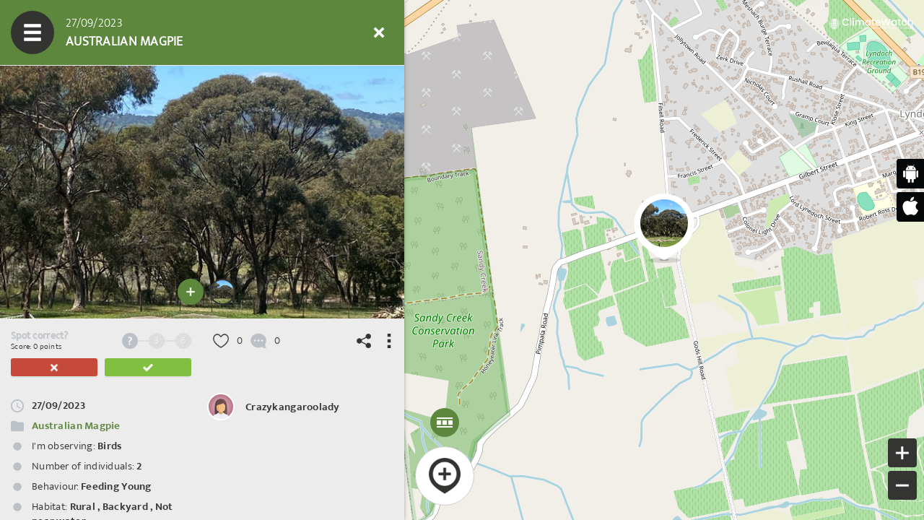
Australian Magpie (76, 426)
